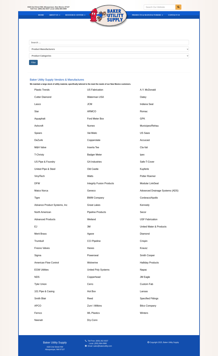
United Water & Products (153, 226)
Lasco (37, 104)
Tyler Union (40, 284)
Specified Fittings (149, 298)
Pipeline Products (96, 212)
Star (36, 111)
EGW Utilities (41, 269)
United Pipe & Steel (44, 169)
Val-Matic (92, 133)
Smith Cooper (147, 255)
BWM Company (95, 197)
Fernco (38, 313)
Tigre (37, 197)
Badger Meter (94, 154)
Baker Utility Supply (108, 15)
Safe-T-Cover (147, 161)
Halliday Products (149, 262)
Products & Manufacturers (147, 15)
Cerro (90, 284)
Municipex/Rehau (149, 125)
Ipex (142, 154)
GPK (142, 118)
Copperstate (93, 140)
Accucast (145, 140)
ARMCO (91, 111)
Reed (90, 298)
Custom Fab (146, 284)
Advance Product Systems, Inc (50, 205)
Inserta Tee (93, 147)
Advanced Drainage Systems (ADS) (159, 190)
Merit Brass (40, 233)
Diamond (145, 233)
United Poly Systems (98, 269)
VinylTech (39, 176)
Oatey (143, 97)
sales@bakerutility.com (102, 346)
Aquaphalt (39, 118)
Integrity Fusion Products (100, 183)
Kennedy (144, 205)
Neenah (38, 320)
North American (42, 212)
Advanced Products (44, 219)
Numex (91, 125)
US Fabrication (95, 89)
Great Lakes (93, 205)
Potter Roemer (148, 176)
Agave (90, 233)
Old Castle (93, 169)
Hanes (90, 248)
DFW (37, 183)
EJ (35, 226)
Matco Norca (41, 190)
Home (41, 15)
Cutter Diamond (42, 97)
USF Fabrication (148, 219)
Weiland (91, 219)
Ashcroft (38, 125)
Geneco (91, 190)
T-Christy (39, 154)
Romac (144, 111)
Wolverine (92, 262)
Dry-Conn (92, 320)
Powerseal (93, 255)
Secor (143, 212)
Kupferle (144, 169)
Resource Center (75, 15)
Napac (143, 269)
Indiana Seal (146, 104)
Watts (90, 176)
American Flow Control (46, 262)
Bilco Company (148, 305)
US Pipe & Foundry (44, 161)
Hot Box (91, 291)
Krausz (143, 248)
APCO (37, 305)
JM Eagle (145, 277)
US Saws (145, 133)
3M (89, 226)
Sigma (37, 255)
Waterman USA (95, 97)
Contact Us (174, 15)
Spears (38, 133)
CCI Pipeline (94, 241)
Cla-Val (144, 147)
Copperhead (94, 277)
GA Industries (94, 161)
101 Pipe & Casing (44, 291)
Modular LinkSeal (149, 183)
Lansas (144, 291)
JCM (89, 104)
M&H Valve (40, 147)
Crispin (143, 241)
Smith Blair (40, 298)
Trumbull (39, 241)
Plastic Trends (42, 89)
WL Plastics (93, 313)
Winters (144, 313)
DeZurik (38, 140)
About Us (54, 15)
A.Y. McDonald (148, 89)
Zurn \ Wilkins (94, 305)
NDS (37, 277)
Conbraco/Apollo (149, 197)
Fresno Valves (42, 248)
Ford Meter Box (95, 118)
